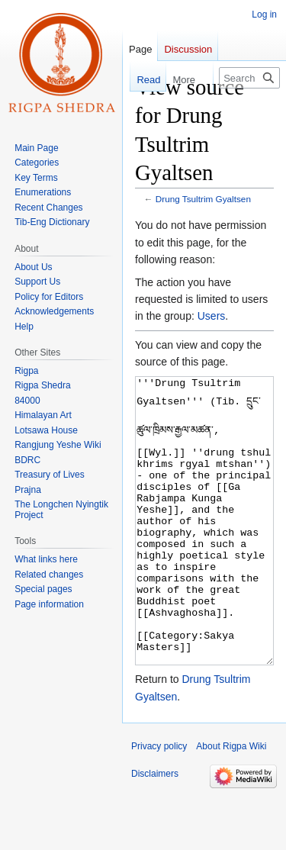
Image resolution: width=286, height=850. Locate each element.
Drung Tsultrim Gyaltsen (203, 199)
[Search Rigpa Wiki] (249, 78)
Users (212, 316)
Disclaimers (154, 831)
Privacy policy (159, 803)
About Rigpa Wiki (231, 803)
